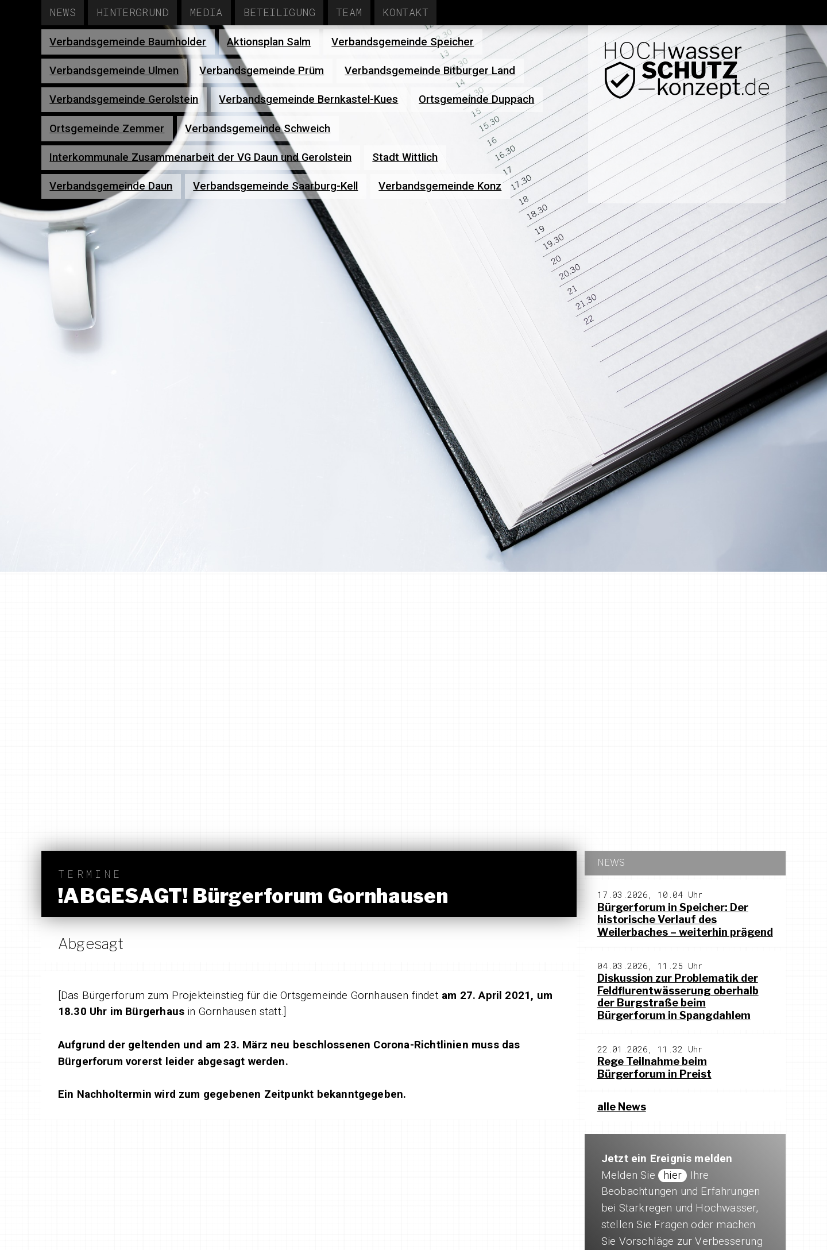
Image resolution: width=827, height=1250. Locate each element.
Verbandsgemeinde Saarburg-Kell (275, 186)
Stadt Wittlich (405, 157)
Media (206, 12)
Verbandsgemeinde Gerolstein (123, 99)
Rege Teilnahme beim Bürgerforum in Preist (654, 1067)
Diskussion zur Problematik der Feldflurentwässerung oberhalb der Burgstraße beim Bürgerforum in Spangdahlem (678, 996)
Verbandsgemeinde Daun (110, 186)
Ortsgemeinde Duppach (476, 99)
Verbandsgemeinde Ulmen (114, 70)
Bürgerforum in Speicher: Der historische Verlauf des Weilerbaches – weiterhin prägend (685, 919)
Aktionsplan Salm (269, 42)
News (62, 12)
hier (672, 1175)
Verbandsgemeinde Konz (439, 186)
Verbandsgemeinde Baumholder (127, 42)
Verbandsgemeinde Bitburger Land (430, 70)
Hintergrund (132, 12)
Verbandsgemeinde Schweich (257, 128)
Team (349, 12)
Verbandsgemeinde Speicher (402, 42)
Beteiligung (279, 12)
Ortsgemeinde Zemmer (106, 128)
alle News (621, 1107)
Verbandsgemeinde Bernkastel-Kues (308, 99)
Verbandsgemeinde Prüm (261, 70)
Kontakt (405, 12)
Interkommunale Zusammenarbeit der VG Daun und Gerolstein (200, 157)
